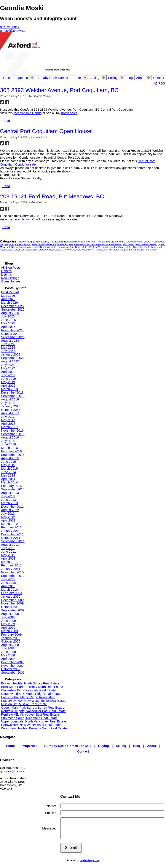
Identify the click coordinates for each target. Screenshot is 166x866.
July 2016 (8, 441)
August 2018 (10, 399)
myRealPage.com (89, 860)
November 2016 (12, 430)
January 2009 (10, 638)
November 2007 (12, 665)
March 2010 (9, 589)
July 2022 (8, 365)
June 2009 (8, 620)
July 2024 (8, 344)
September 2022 (12, 358)
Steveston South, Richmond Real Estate (29, 718)
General (6, 271)
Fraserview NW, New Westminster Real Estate (97, 244)
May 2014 (8, 475)
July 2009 (8, 617)
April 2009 (8, 627)
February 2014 (11, 486)
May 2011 (8, 555)
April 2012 (8, 520)
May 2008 (8, 655)
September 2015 (12, 454)
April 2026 (8, 299)
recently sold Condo (27, 113)
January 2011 (10, 569)
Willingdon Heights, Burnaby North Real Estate (132, 249)
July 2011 (8, 548)
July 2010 (8, 579)
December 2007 (12, 662)
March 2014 (9, 482)
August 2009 (10, 614)
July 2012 (8, 513)
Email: (50, 813)
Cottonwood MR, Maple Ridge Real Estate (31, 693)
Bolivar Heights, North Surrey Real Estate (40, 241)
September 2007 (12, 672)
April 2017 (8, 423)
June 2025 (8, 320)
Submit (71, 847)
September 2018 (12, 396)
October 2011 (10, 537)
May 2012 (8, 517)
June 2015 (8, 461)
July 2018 (8, 403)
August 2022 (10, 361)
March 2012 (9, 524)
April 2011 (8, 558)
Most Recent (10, 292)
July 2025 (8, 316)
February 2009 (11, 634)
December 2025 (12, 306)
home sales (69, 113)
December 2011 (12, 534)
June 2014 (8, 472)
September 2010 (12, 575)
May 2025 (8, 323)
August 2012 (10, 510)
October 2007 (10, 669)
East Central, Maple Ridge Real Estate (52, 244)
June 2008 (8, 652)
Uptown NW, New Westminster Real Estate (85, 249)
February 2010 (11, 593)
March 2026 (9, 302)
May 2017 (8, 420)
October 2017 (10, 409)
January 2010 (10, 596)
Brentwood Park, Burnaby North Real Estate (86, 241)
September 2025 (12, 309)
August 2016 (10, 437)
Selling (113, 78)
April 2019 (8, 385)
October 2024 (10, 333)
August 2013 (10, 492)
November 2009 (12, 603)
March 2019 (9, 389)
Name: (51, 806)
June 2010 (8, 582)
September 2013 (12, 489)
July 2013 (8, 496)
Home (6, 78)
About (140, 78)
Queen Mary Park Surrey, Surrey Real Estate (32, 707)
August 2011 (10, 544)
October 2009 (10, 607)
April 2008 (8, 658)
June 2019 (8, 378)
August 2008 (10, 645)
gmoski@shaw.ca (12, 771)
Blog (129, 78)
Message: (49, 828)
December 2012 (12, 506)
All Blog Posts (11, 267)
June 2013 (8, 499)
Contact (158, 78)
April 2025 (8, 327)
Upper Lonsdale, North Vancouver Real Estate (38, 249)
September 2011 (12, 541)
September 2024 (12, 337)
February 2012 (11, 527)
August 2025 (10, 313)
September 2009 (12, 610)
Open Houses (11, 281)
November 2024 (12, 330)
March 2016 (9, 448)
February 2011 (11, 565)
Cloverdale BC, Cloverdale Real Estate (130, 241)
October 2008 (10, 641)
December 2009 (12, 600)
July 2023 (8, 351)
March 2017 (9, 427)
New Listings (10, 278)
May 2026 (8, 295)
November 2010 (12, 572)
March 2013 (9, 503)
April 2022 (8, 371)
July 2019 (8, 375)
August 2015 (10, 458)
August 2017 (10, 413)
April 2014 (8, 479)
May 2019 (8, 382)
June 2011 (8, 551)
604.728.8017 (9, 27)
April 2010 (8, 586)
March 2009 (9, 631)
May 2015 (8, 465)
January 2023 (10, 354)
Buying (94, 78)
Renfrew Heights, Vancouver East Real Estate (64, 247)
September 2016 (12, 434)
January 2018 (10, 406)
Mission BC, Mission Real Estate (140, 244)
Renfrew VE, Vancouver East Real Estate (110, 247)
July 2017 (8, 416)
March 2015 (9, 468)
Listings (6, 274)
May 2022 (8, 368)
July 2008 (8, 648)
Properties (20, 78)
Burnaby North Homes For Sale (59, 78)
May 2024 (8, 347)
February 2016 (11, 451)
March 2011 (9, 562)
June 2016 (8, 444)
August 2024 (10, 340)
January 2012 (10, 531)
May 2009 (8, 624)
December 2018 (12, 392)
